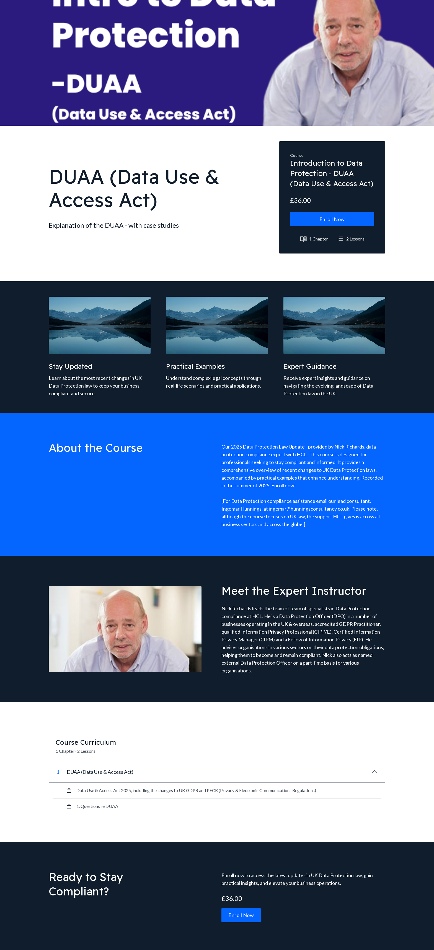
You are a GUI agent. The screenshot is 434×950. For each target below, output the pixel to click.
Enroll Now (332, 219)
